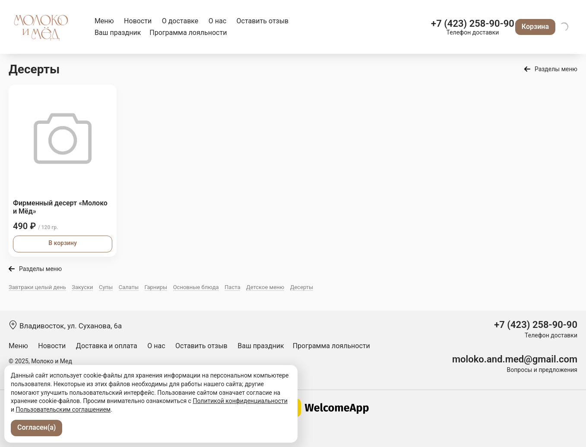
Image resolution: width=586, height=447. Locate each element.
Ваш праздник (118, 32)
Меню (104, 21)
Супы (106, 287)
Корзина (535, 26)
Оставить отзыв (263, 21)
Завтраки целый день (37, 287)
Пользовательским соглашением (63, 409)
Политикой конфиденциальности (240, 400)
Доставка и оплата (106, 346)
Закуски (82, 287)
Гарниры (156, 287)
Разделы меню (556, 69)
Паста (232, 287)
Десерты (302, 287)
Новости (138, 21)
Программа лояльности (188, 32)
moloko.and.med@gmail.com (514, 359)
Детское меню (265, 287)
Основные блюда (196, 287)
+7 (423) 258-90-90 (472, 23)
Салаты (129, 287)
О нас (217, 21)
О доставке (180, 21)
